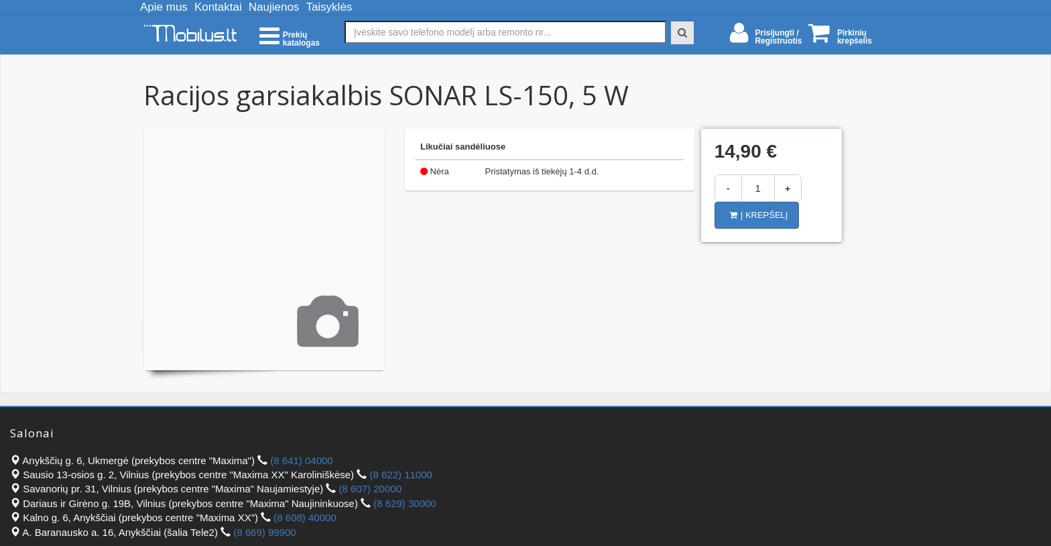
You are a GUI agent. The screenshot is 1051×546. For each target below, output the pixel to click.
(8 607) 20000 (370, 488)
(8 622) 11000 (400, 474)
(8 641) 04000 (301, 460)
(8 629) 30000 (404, 503)
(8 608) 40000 (304, 517)
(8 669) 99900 (264, 532)
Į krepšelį (758, 215)
